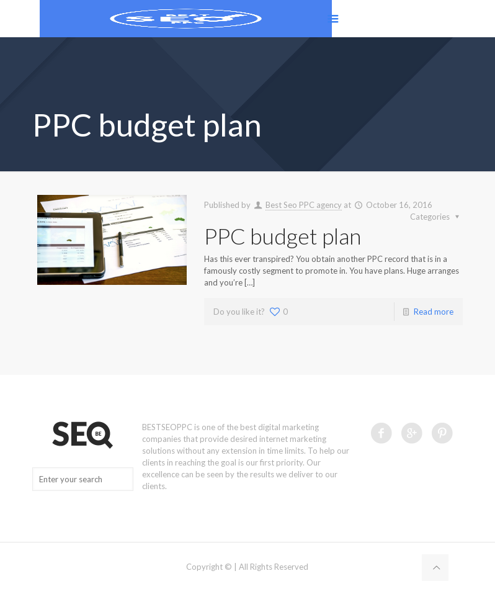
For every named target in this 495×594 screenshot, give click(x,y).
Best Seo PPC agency (303, 205)
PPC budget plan (282, 236)
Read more (433, 312)
